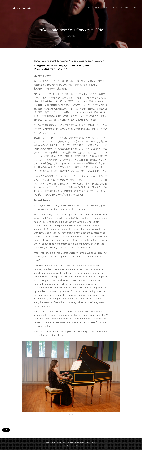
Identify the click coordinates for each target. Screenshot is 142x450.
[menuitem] (78, 7)
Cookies (76, 445)
